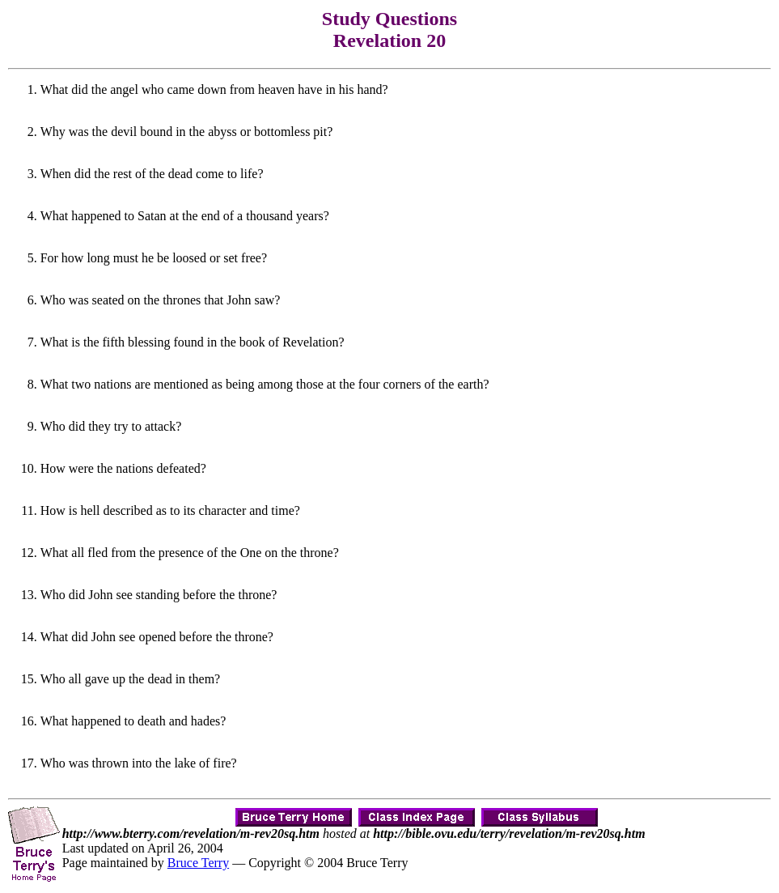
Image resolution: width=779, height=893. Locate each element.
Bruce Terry (198, 863)
